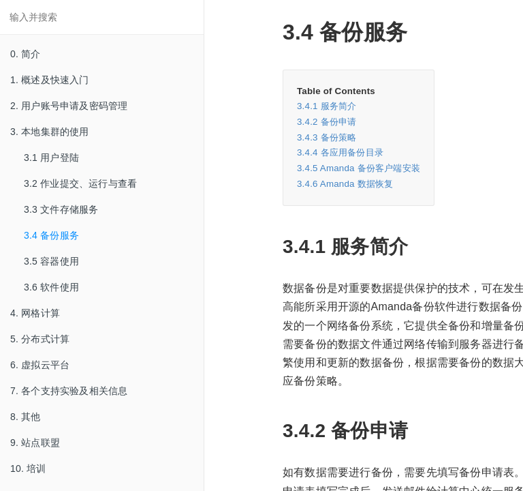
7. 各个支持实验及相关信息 (68, 390)
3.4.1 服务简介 (326, 106)
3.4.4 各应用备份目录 (340, 152)
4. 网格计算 (35, 313)
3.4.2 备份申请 (326, 122)
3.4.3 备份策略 (326, 137)
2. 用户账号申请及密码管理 (68, 105)
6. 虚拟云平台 (39, 364)
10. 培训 (28, 468)
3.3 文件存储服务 (61, 209)
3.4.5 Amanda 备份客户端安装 (358, 168)
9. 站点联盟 (35, 442)
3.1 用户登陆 (51, 157)
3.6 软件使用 (51, 287)
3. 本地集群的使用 (49, 131)
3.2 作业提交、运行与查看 (80, 183)
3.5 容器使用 (51, 261)
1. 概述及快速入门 (49, 79)
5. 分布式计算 (39, 338)
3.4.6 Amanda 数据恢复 (345, 184)
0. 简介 (25, 53)
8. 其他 (25, 416)
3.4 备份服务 (51, 235)
